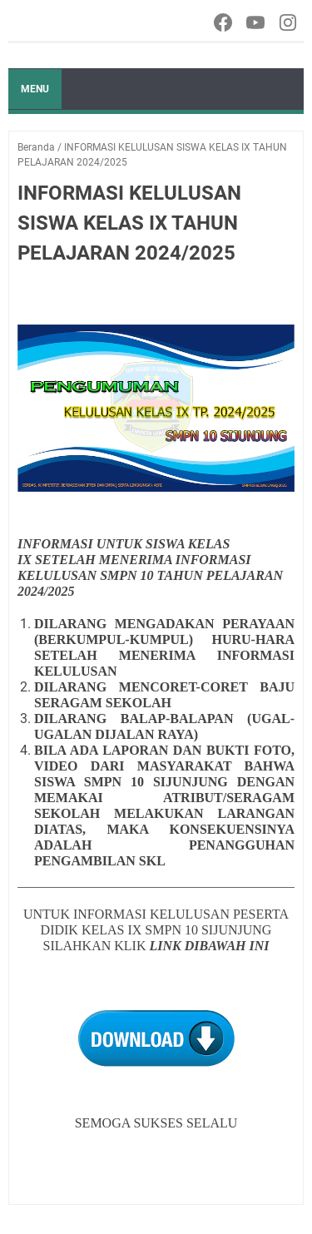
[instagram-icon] (289, 22)
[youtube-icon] (256, 22)
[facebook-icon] (224, 22)
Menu (35, 89)
